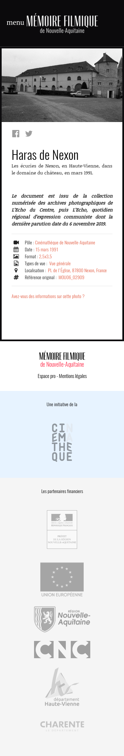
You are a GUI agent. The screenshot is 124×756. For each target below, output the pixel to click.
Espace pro (47, 376)
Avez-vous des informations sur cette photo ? (48, 296)
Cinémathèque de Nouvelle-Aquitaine (65, 242)
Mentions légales (73, 376)
